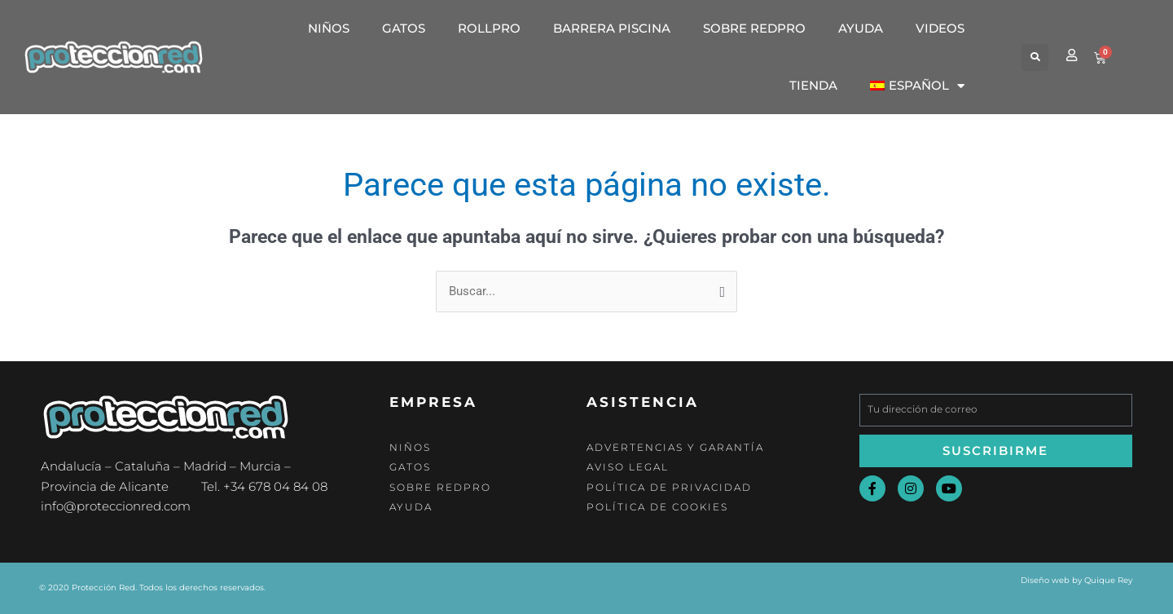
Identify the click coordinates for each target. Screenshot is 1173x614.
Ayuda (860, 28)
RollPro (489, 28)
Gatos (403, 28)
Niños (328, 28)
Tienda (813, 85)
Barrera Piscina (611, 28)
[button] (1034, 57)
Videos (940, 28)
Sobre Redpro (754, 28)
